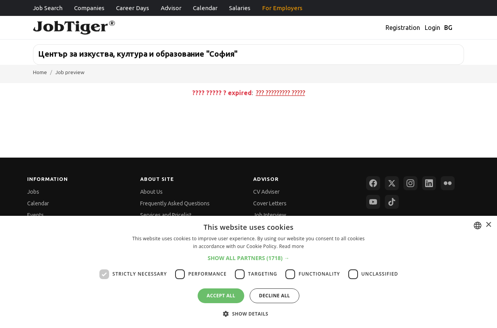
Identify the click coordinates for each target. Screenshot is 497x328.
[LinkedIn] (429, 183)
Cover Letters (270, 203)
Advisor (171, 8)
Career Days (132, 8)
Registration (403, 27)
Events (35, 215)
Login (432, 27)
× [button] (488, 225)
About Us (151, 192)
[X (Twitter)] (392, 183)
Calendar (205, 8)
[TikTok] (392, 202)
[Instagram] (410, 183)
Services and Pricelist (165, 215)
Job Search (48, 8)
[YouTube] (373, 202)
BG (448, 27)
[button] (249, 257)
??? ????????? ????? (280, 92)
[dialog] (248, 272)
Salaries (239, 8)
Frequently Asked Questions (175, 203)
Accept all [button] (221, 295)
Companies (89, 8)
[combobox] (477, 225)
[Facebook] (373, 183)
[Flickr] (448, 183)
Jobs (33, 192)
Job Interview (269, 215)
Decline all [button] (274, 295)
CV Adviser (266, 192)
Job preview (70, 72)
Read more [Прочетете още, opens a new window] (291, 246)
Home (40, 72)
